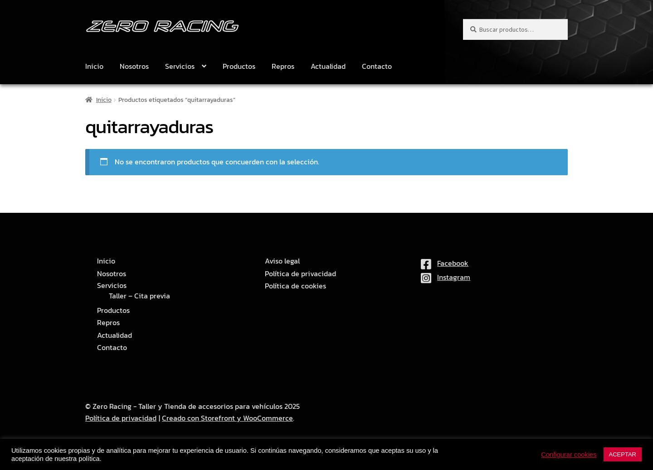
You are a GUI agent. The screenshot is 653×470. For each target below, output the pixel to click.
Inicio (94, 66)
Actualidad (328, 66)
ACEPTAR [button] (622, 454)
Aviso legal (282, 261)
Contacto (377, 66)
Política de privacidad (300, 274)
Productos (239, 66)
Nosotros (134, 66)
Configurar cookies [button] (568, 454)
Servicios (180, 66)
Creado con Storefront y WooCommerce (227, 417)
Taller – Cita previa (139, 296)
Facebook (444, 263)
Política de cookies (295, 286)
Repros (283, 66)
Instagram (445, 277)
